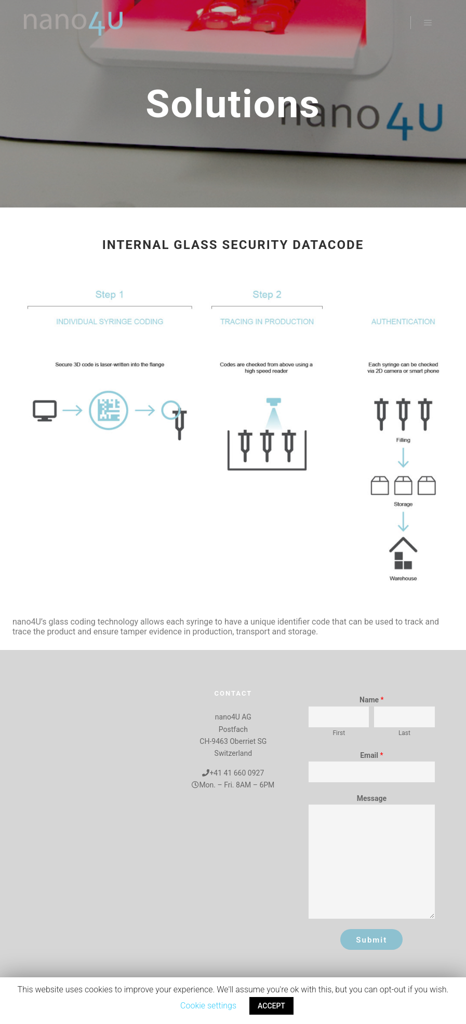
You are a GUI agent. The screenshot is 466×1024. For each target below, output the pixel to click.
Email (371, 755)
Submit (371, 940)
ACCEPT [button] (271, 1006)
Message (372, 798)
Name (372, 700)
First (339, 733)
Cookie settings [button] (208, 1006)
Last (404, 733)
